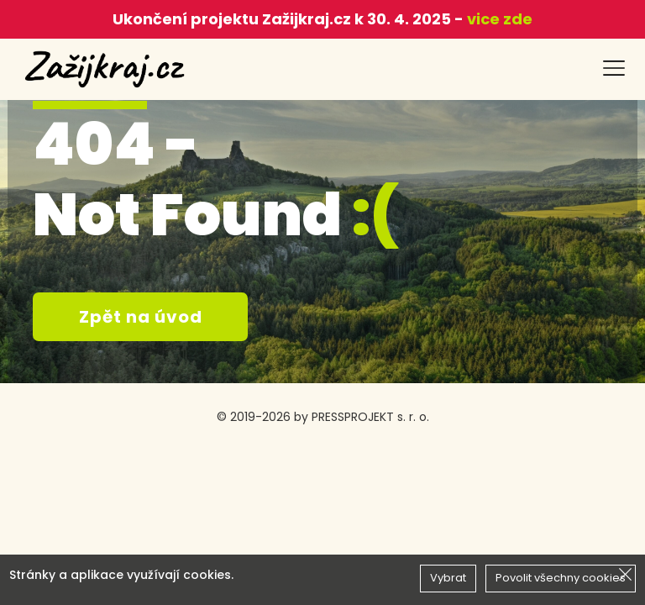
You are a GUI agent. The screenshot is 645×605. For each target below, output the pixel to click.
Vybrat (448, 578)
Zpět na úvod (140, 317)
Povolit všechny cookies (561, 578)
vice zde (498, 18)
